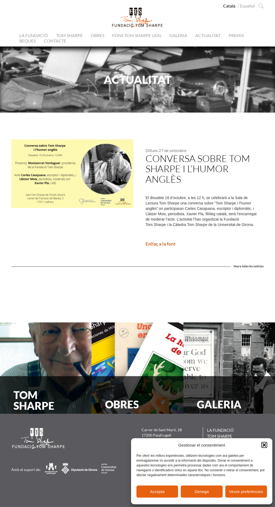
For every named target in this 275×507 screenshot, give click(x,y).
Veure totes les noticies (248, 266)
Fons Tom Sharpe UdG (136, 35)
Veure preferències (246, 491)
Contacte (55, 40)
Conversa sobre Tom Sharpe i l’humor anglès (198, 169)
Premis (236, 35)
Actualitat (207, 35)
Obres (97, 35)
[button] (264, 445)
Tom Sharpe (69, 35)
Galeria (178, 35)
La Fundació (33, 35)
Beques (27, 40)
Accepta (157, 491)
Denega (202, 491)
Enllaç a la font (161, 244)
